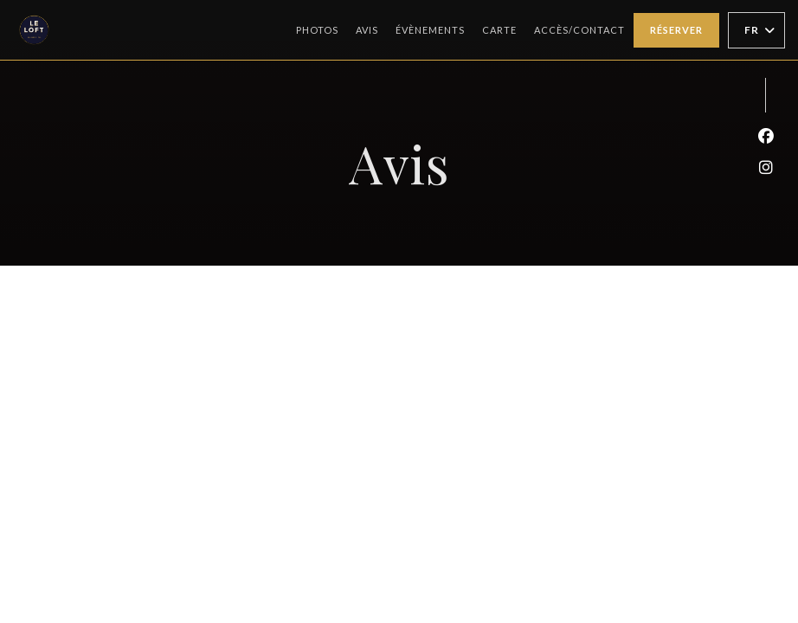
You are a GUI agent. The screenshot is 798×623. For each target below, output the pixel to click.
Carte (499, 28)
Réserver (676, 29)
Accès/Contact (579, 29)
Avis (367, 29)
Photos (317, 29)
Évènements (430, 29)
